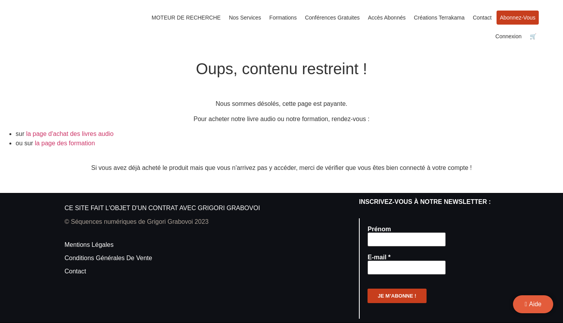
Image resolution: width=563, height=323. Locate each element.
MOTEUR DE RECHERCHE (186, 17)
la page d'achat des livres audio (70, 133)
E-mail (379, 257)
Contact (482, 17)
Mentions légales (89, 244)
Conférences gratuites (332, 17)
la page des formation (65, 143)
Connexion (508, 36)
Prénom (379, 229)
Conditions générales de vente (108, 258)
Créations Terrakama (439, 17)
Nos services (245, 17)
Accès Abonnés (387, 17)
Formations (283, 17)
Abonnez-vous (517, 17)
